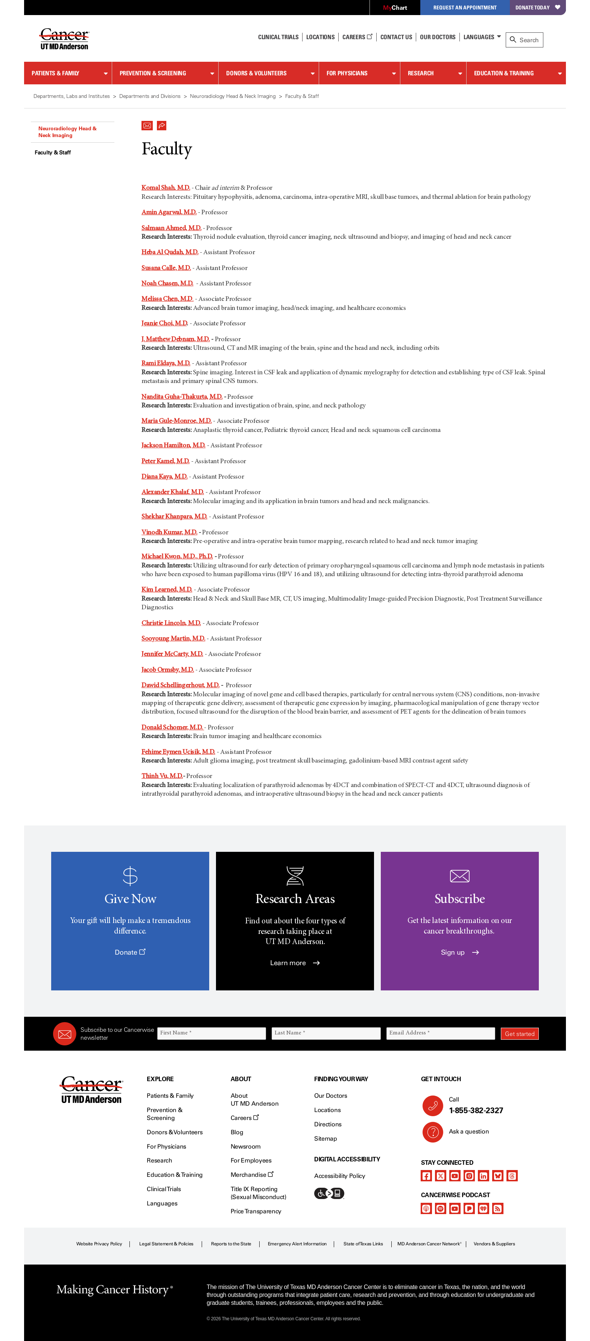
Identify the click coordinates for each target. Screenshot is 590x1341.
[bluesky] (498, 1175)
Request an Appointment (465, 7)
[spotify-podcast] (440, 1208)
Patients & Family (55, 73)
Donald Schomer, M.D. (172, 728)
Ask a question (464, 1134)
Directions (328, 1124)
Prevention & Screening (153, 73)
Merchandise (252, 1174)
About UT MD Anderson (255, 1099)
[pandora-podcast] (469, 1208)
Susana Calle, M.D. (166, 268)
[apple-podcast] (426, 1208)
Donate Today (537, 7)
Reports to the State (231, 1243)
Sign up (460, 952)
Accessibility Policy (339, 1175)
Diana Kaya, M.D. (164, 477)
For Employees (251, 1160)
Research (421, 73)
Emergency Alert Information (297, 1243)
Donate (130, 952)
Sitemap (325, 1138)
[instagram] (469, 1175)
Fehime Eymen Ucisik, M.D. (178, 752)
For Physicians (347, 73)
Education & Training (504, 73)
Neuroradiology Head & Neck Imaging (67, 132)
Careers (357, 37)
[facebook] (426, 1175)
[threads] (512, 1175)
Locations (327, 1110)
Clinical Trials (278, 37)
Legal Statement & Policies (166, 1243)
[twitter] (440, 1175)
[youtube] (455, 1175)
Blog (237, 1132)
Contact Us (396, 37)
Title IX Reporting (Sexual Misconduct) (258, 1193)
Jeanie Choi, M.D (164, 323)
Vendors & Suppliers (494, 1243)
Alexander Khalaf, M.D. (172, 492)
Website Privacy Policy (99, 1243)
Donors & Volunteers (256, 73)
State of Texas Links (363, 1243)
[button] (147, 123)
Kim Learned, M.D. (166, 590)
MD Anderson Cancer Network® (429, 1243)
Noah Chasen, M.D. (167, 284)
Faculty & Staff (53, 153)
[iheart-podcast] (483, 1208)
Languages (479, 37)
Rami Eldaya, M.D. (165, 363)
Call (491, 1105)
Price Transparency (256, 1211)
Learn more (295, 963)
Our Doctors (437, 37)
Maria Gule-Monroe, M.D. (176, 421)
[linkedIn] (483, 1175)
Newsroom (246, 1146)
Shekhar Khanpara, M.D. (174, 517)
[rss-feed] (498, 1208)
